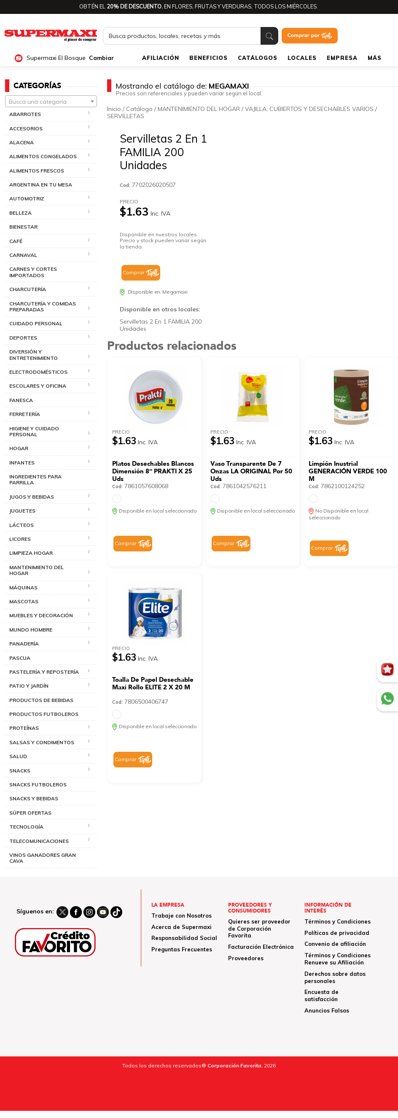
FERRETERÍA (24, 414)
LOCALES (302, 57)
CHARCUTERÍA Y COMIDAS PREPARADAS (42, 306)
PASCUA (19, 658)
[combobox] (51, 101)
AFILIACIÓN (160, 57)
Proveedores (246, 958)
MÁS (375, 57)
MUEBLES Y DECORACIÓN (41, 615)
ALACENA (21, 142)
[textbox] (51, 102)
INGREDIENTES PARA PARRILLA (35, 479)
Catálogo (139, 109)
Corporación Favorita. (235, 1065)
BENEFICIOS (208, 57)
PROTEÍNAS (24, 728)
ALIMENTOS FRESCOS (36, 170)
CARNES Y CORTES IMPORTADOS (33, 272)
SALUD (18, 756)
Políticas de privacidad (336, 932)
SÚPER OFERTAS (30, 813)
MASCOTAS (23, 601)
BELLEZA (20, 213)
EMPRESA (342, 57)
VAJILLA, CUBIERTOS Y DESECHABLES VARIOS (309, 109)
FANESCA (21, 400)
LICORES (20, 539)
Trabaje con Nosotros (181, 915)
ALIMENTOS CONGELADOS (43, 156)
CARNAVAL (23, 255)
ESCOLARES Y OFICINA (37, 386)
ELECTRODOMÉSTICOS (38, 372)
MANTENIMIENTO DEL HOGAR (36, 570)
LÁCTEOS (21, 525)
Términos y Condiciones (337, 921)
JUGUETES (22, 511)
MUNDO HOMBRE (30, 630)
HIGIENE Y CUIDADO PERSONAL (34, 431)
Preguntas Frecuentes (181, 949)
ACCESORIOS (26, 128)
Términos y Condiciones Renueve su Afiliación (337, 959)
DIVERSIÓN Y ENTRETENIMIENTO (33, 354)
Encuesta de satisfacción (321, 995)
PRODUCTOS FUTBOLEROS (43, 714)
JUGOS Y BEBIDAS (31, 497)
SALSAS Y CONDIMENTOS (41, 742)
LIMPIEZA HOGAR (31, 553)
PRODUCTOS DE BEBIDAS (41, 700)
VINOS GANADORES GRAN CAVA (42, 858)
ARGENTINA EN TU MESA (40, 184)
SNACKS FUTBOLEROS (38, 784)
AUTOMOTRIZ (26, 198)
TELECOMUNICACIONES (39, 841)
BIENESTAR (23, 227)
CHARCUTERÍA (27, 289)
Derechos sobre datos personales (335, 977)
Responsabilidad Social (184, 937)
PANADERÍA (24, 643)
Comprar (133, 272)
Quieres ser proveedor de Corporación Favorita (259, 928)
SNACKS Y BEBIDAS (33, 798)
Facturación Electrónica (261, 946)
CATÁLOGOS (257, 57)
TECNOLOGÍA (26, 827)
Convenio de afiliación (335, 943)
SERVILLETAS (125, 116)
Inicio (114, 109)
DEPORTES (23, 338)
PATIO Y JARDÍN (28, 686)
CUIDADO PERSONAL (35, 323)
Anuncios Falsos (326, 1010)
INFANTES (22, 462)
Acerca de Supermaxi (181, 927)
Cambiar (101, 58)
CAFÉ (15, 241)
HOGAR (18, 448)
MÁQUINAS (23, 587)
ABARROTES (25, 114)
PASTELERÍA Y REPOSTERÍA (44, 672)
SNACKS (19, 770)
